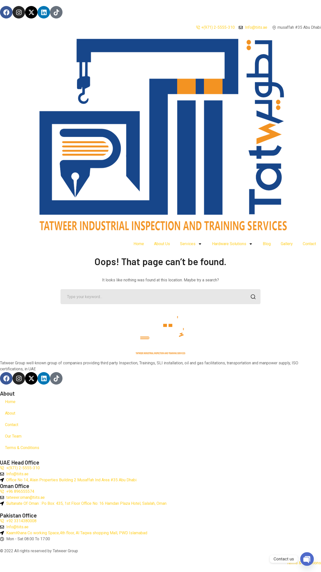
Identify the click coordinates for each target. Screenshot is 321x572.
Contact (309, 243)
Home (139, 243)
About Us (162, 243)
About (10, 413)
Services (191, 243)
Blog (267, 243)
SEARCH (251, 297)
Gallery (287, 243)
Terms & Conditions (22, 447)
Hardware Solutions (232, 243)
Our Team (13, 436)
